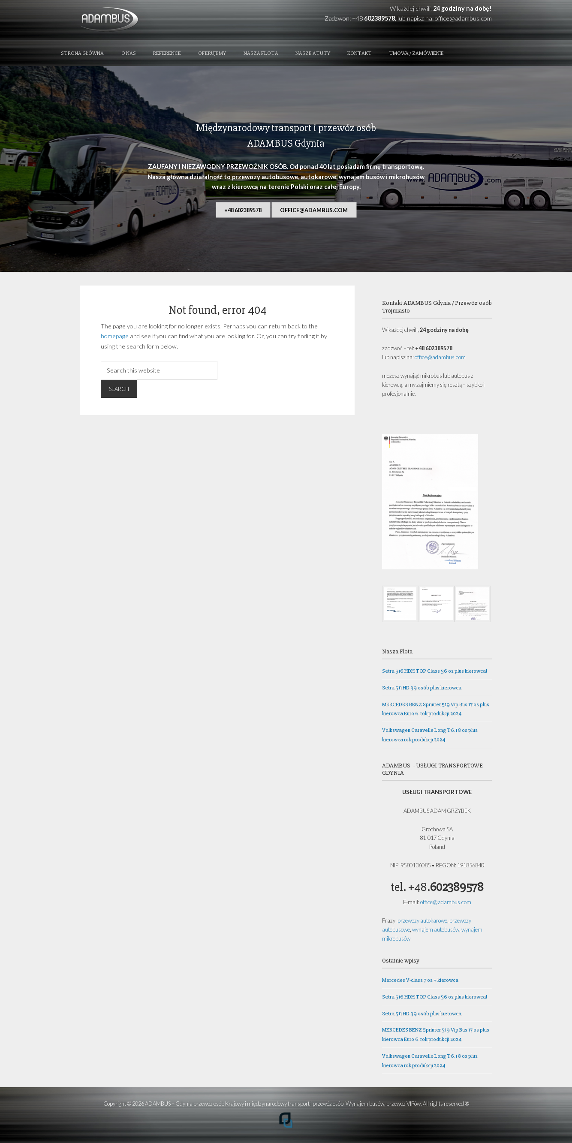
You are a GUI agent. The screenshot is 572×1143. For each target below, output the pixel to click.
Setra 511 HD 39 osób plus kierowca (421, 687)
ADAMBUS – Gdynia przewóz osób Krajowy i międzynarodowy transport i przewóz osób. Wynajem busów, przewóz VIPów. (283, 1103)
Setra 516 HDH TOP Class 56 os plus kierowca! (434, 671)
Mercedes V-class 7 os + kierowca (420, 980)
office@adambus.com (463, 18)
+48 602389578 (243, 209)
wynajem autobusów (435, 929)
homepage (115, 336)
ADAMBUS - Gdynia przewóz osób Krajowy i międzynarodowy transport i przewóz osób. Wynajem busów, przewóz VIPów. (142, 20)
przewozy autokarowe (422, 920)
